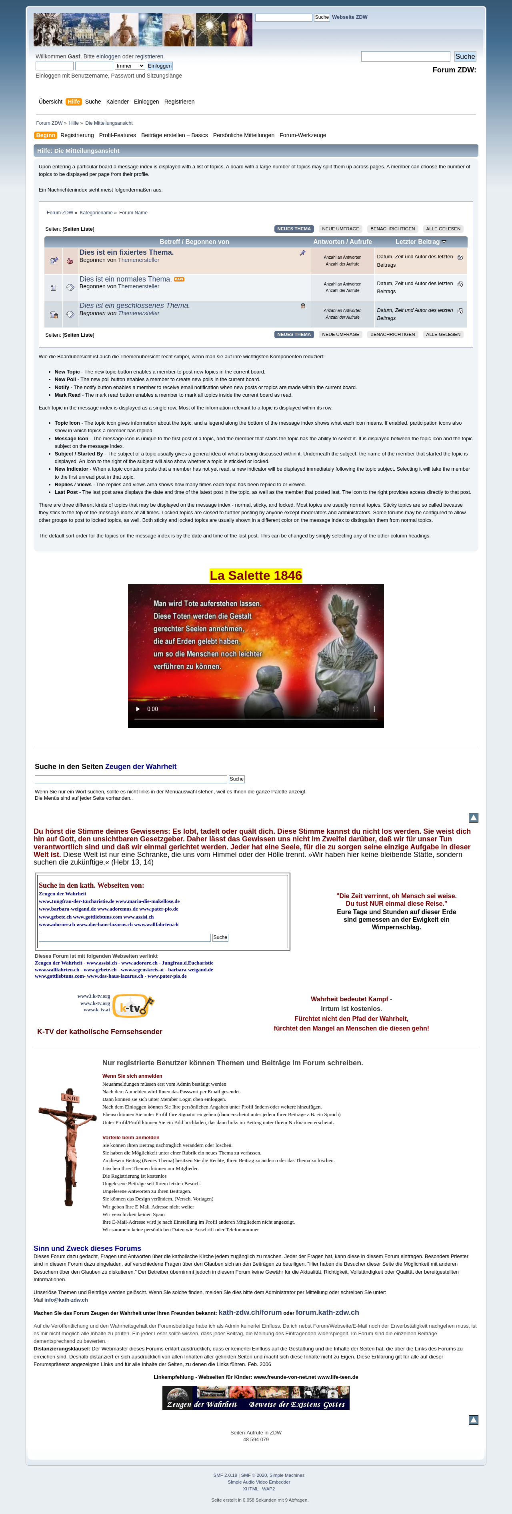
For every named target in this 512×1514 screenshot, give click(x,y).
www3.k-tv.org (94, 996)
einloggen (108, 56)
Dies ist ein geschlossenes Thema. (135, 306)
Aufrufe (361, 241)
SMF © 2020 (254, 1475)
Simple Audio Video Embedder (259, 1482)
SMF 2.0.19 (226, 1475)
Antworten (328, 241)
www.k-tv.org (95, 1003)
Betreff (170, 241)
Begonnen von (207, 241)
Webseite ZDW (350, 17)
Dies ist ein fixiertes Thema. (127, 252)
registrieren (149, 56)
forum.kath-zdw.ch (327, 1312)
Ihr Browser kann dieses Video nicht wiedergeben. (256, 656)
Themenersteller (139, 260)
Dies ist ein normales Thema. (126, 279)
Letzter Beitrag (421, 241)
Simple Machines (287, 1475)
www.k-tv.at (97, 1010)
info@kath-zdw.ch (66, 1300)
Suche (45, 767)
